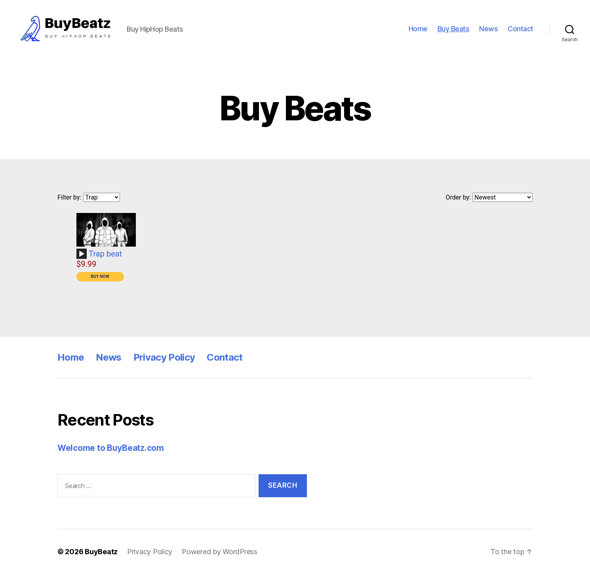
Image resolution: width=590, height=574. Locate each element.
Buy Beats (454, 29)
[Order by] (502, 197)
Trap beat (105, 253)
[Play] (82, 254)
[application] (82, 256)
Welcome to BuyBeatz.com (110, 448)
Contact (520, 29)
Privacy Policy (164, 357)
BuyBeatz (101, 551)
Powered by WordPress (219, 551)
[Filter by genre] (101, 197)
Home (418, 29)
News (488, 29)
